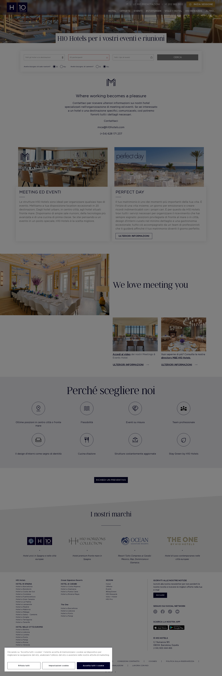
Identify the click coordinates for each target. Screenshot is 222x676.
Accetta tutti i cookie (93, 666)
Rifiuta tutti (24, 666)
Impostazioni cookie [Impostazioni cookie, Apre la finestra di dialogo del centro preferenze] (59, 666)
